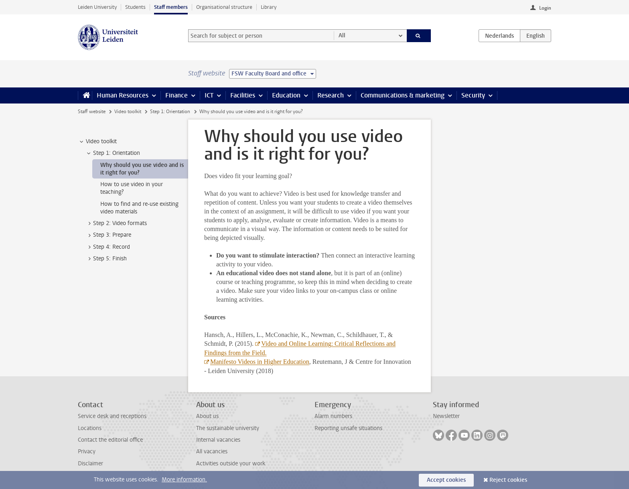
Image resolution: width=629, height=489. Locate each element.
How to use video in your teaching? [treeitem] (131, 188)
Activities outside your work (230, 463)
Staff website (92, 111)
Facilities (242, 95)
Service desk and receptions (112, 416)
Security (473, 95)
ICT (209, 95)
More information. (184, 479)
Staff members (171, 7)
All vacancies (211, 451)
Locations (89, 428)
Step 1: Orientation (170, 111)
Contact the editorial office (110, 440)
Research (330, 95)
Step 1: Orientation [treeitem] (112, 153)
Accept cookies (446, 480)
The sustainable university (227, 428)
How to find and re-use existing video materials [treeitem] (139, 207)
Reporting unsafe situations (348, 428)
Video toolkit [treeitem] (97, 142)
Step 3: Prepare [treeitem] (108, 235)
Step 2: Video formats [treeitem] (116, 223)
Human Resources (122, 95)
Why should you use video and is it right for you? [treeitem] (142, 169)
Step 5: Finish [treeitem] (106, 259)
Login (545, 8)
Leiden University (97, 7)
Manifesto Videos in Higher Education (259, 361)
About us (207, 416)
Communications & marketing (402, 95)
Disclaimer (90, 463)
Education (286, 95)
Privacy (86, 451)
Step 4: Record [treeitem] (107, 247)
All (342, 35)
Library (268, 7)
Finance (176, 95)
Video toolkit (127, 111)
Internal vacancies (218, 440)
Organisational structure (224, 7)
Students (135, 7)
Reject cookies (508, 480)
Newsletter (446, 416)
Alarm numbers (333, 416)
